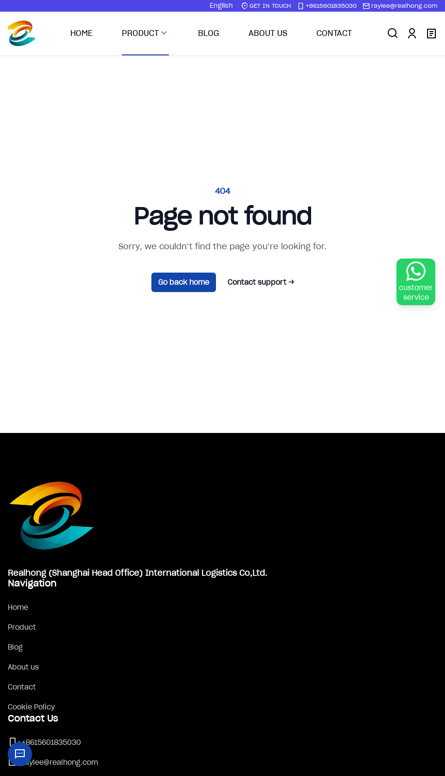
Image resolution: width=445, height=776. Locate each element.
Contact (22, 687)
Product (22, 627)
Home (18, 607)
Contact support (261, 282)
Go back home (183, 282)
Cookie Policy (31, 707)
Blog (15, 647)
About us (23, 667)
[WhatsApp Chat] (415, 282)
